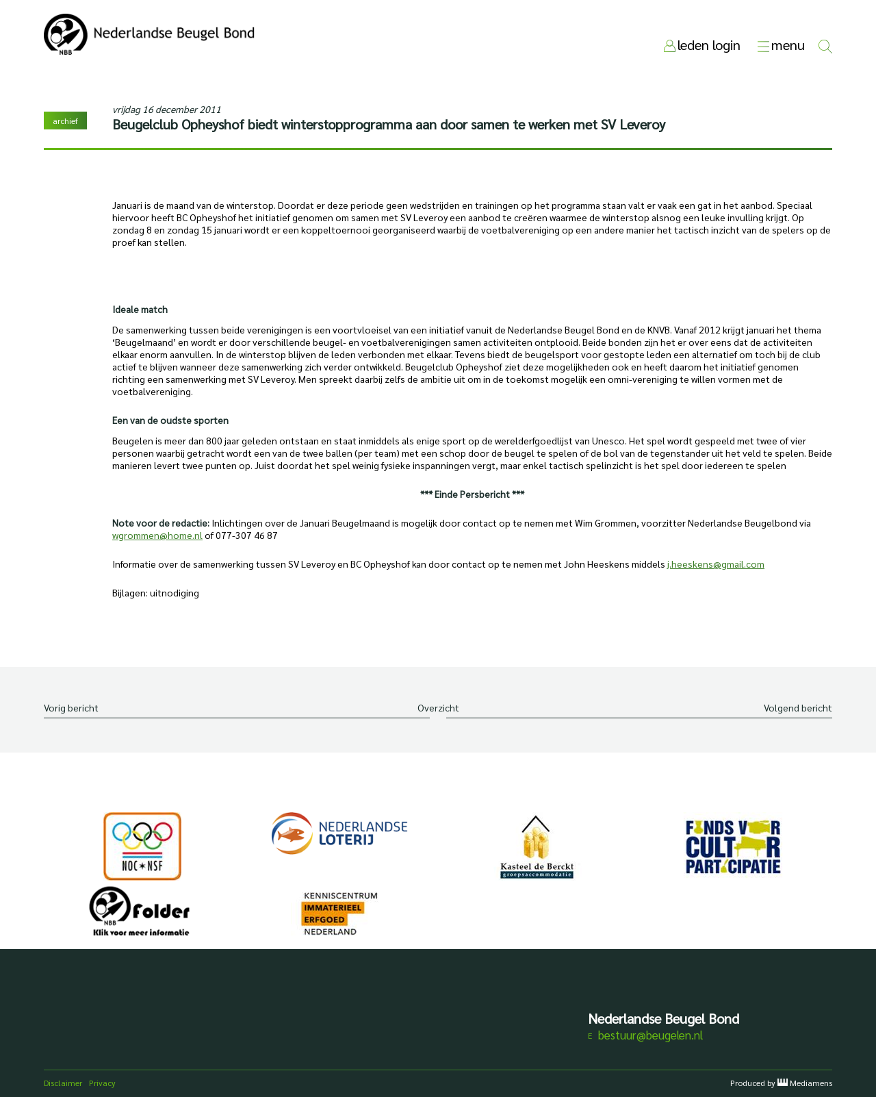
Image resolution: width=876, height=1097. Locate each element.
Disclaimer (63, 1082)
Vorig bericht (71, 707)
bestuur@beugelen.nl (650, 1034)
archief (65, 120)
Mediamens (811, 1082)
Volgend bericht (798, 707)
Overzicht (438, 707)
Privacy (102, 1082)
